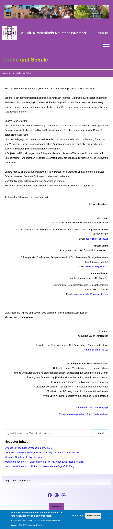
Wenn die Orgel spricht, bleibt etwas (23, 457)
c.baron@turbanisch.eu (96, 349)
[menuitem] (103, 33)
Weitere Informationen (30, 526)
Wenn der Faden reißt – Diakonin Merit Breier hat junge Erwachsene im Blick (44, 462)
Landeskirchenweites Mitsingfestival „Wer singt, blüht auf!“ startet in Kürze (42, 452)
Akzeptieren (77, 517)
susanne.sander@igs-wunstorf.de (90, 294)
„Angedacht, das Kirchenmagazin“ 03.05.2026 (28, 448)
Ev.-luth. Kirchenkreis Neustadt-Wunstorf (52, 33)
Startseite (6, 73)
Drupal (27, 480)
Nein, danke (93, 517)
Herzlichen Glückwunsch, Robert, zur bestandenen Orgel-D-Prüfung (39, 466)
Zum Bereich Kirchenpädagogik (92, 407)
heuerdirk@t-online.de (97, 239)
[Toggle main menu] (56, 46)
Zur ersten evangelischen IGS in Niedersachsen (83, 414)
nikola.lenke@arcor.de (96, 266)
